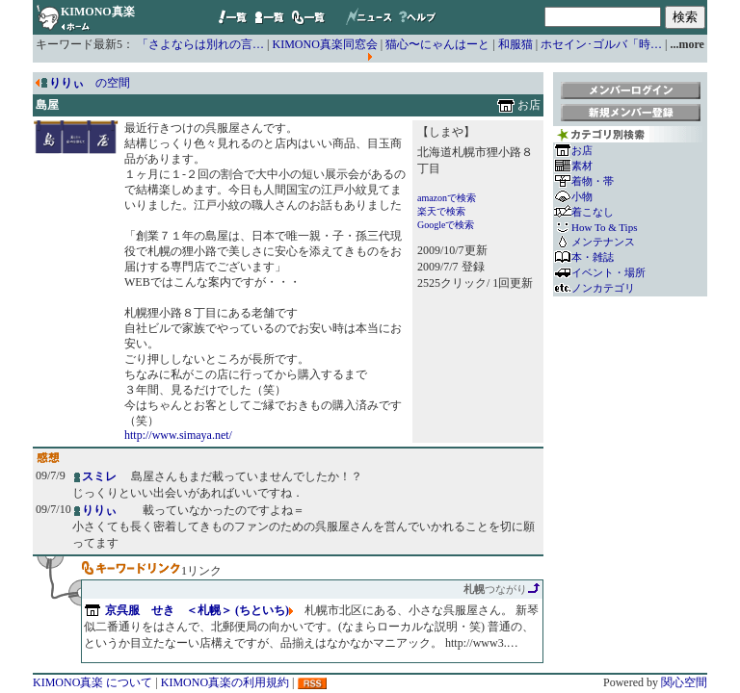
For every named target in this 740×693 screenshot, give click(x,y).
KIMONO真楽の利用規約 (225, 682)
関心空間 (684, 682)
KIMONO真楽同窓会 (325, 44)
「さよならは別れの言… (200, 44)
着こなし (592, 212)
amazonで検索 (446, 197)
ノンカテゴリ (603, 288)
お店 (582, 150)
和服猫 (515, 44)
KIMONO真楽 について (92, 682)
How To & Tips (604, 227)
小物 (582, 196)
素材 (582, 165)
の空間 (89, 83)
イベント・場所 (608, 272)
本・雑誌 (592, 257)
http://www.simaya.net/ (178, 435)
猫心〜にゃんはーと (437, 44)
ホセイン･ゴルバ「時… (601, 44)
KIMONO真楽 (98, 11)
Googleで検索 (445, 224)
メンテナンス (603, 241)
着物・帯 (592, 181)
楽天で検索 (441, 211)
